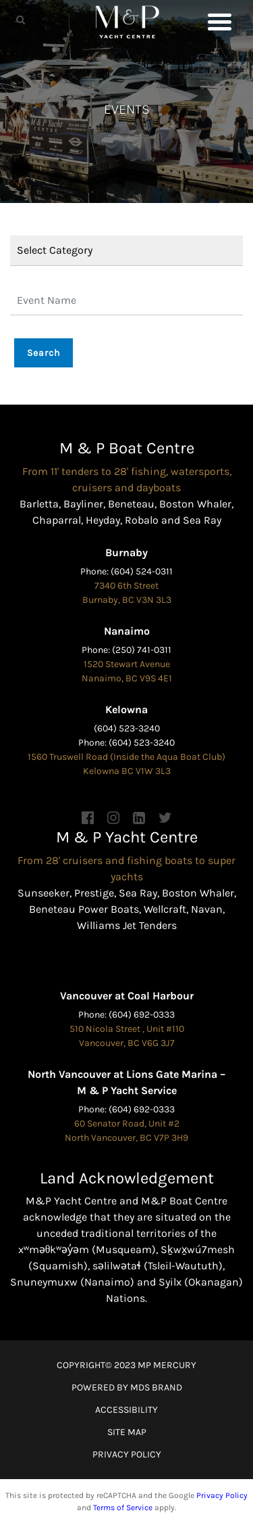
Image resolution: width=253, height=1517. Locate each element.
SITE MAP (126, 1432)
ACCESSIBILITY (126, 1410)
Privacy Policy (222, 1495)
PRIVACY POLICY (126, 1454)
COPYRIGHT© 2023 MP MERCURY (126, 1365)
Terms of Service (122, 1507)
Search (43, 353)
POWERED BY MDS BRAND (127, 1387)
